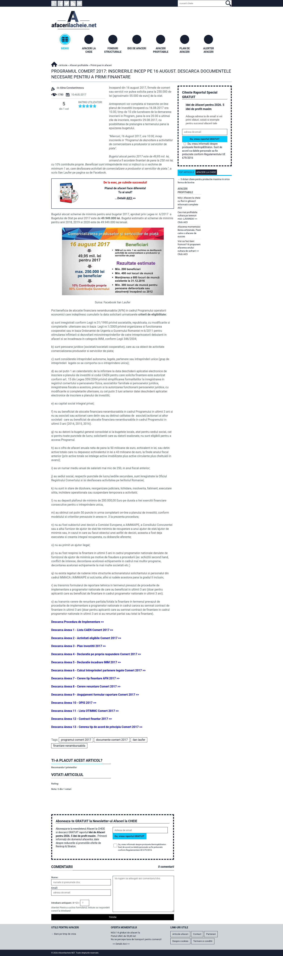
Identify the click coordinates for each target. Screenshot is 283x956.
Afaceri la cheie (206, 172)
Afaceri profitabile (79, 65)
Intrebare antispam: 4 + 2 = (65, 902)
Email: (54, 887)
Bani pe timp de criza (65, 934)
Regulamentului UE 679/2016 (139, 850)
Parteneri (211, 934)
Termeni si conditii (202, 941)
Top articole (186, 172)
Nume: (54, 877)
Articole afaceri (180, 934)
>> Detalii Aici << (121, 943)
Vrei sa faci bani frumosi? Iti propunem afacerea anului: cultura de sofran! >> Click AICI (189, 248)
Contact (197, 934)
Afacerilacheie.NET (54, 63)
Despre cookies (180, 941)
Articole (63, 65)
